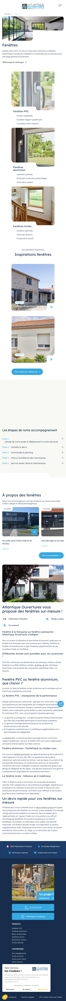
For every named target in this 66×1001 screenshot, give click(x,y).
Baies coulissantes (19, 934)
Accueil (7, 14)
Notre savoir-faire (19, 959)
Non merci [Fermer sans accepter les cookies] (10, 989)
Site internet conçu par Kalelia (50, 997)
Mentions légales (27, 997)
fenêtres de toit (41, 665)
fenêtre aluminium (22, 754)
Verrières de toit (18, 937)
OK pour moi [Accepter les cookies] (42, 989)
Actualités (7, 509)
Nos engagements (19, 953)
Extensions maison (19, 940)
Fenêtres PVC (17, 928)
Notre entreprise (10, 997)
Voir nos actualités (50, 555)
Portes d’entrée (17, 943)
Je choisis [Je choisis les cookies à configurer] (26, 989)
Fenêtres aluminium (19, 931)
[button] (5, 997)
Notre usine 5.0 (18, 956)
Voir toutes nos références (26, 372)
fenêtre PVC (10, 738)
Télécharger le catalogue (13, 62)
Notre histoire (17, 962)
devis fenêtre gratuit (45, 807)
